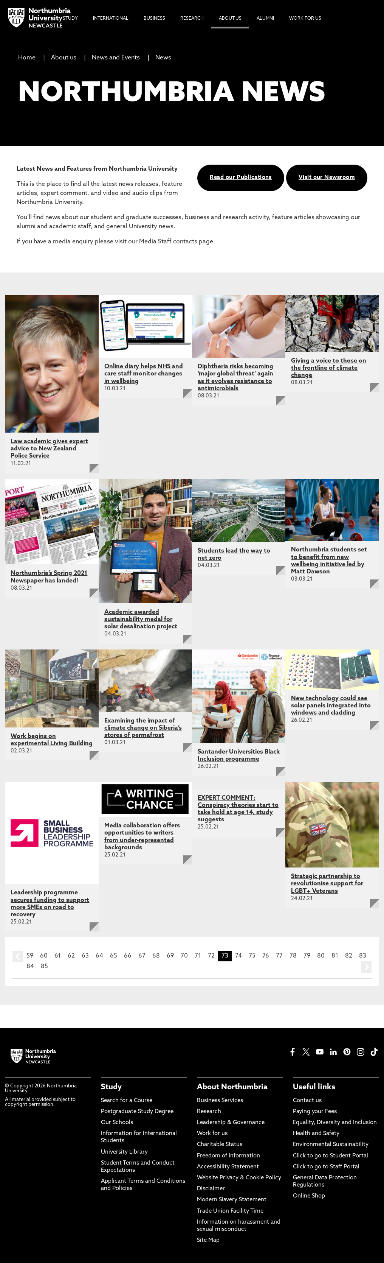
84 (30, 967)
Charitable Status (219, 1145)
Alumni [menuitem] (265, 18)
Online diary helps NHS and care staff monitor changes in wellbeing (143, 374)
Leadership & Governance (231, 1123)
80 (321, 956)
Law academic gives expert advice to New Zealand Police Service (49, 449)
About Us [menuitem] (230, 18)
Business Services (220, 1101)
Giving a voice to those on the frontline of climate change (328, 368)
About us (63, 58)
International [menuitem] (111, 18)
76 (265, 956)
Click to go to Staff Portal (326, 1167)
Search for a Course (126, 1101)
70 (184, 956)
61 (57, 956)
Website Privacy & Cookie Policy (239, 1178)
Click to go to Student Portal (330, 1156)
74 (238, 956)
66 (128, 956)
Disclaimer (211, 1189)
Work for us (212, 1134)
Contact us (307, 1101)
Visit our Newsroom (327, 178)
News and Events (116, 58)
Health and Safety (316, 1134)
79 (306, 956)
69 (170, 956)
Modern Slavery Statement (231, 1200)
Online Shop (309, 1196)
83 (362, 956)
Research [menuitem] (192, 18)
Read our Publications (240, 178)
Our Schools (117, 1123)
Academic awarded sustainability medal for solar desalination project (140, 619)
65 (113, 956)
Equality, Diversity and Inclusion (335, 1123)
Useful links (314, 1087)
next (366, 967)
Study (111, 1087)
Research (209, 1112)
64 (99, 956)
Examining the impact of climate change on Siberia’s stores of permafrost (143, 728)
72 (211, 956)
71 (198, 956)
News (163, 58)
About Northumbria (232, 1087)
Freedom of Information (228, 1156)
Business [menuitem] (154, 18)
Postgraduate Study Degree (137, 1112)
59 (29, 956)
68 (156, 956)
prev (17, 956)
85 (44, 967)
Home (27, 58)
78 (293, 956)
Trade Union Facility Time (230, 1211)
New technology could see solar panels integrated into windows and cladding (331, 706)
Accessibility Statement (228, 1167)
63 (85, 956)
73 (224, 956)
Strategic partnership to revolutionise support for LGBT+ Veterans (327, 884)
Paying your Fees (315, 1112)
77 (279, 956)
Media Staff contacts (168, 242)
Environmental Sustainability (331, 1145)
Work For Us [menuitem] (305, 18)
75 (252, 956)
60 (44, 956)
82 (348, 956)
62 (71, 956)
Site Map (208, 1240)
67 (142, 956)
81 (334, 956)
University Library (124, 1152)
